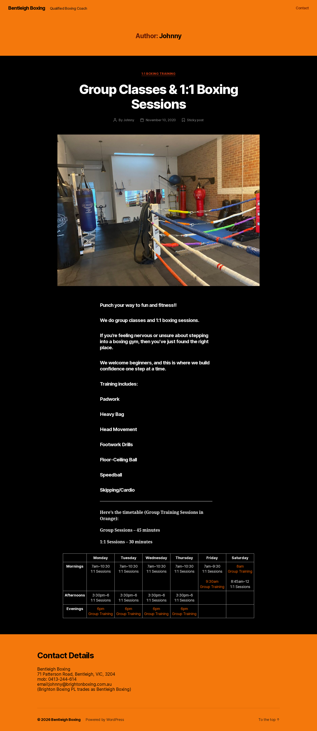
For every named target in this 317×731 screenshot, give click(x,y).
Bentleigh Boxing (26, 8)
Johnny (128, 120)
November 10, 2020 (161, 120)
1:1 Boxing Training (158, 74)
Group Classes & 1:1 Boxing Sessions (158, 96)
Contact (302, 8)
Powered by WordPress (105, 719)
